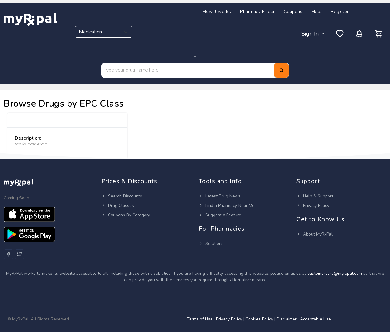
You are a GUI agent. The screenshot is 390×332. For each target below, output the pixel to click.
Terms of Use (200, 319)
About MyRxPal (314, 234)
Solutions (211, 243)
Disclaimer (287, 319)
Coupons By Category (125, 215)
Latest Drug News (220, 196)
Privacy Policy (312, 205)
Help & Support (314, 196)
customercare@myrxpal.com (335, 273)
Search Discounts (121, 196)
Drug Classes (117, 205)
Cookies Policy (259, 319)
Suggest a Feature (220, 215)
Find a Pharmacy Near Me (227, 205)
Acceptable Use (315, 319)
